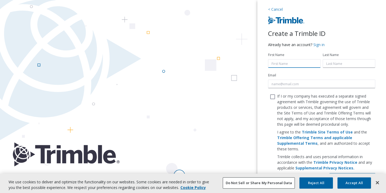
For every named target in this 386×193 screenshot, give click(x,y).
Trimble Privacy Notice (335, 162)
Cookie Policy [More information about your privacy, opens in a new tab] (193, 187)
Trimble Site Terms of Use (327, 132)
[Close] (377, 183)
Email (272, 75)
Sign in (319, 44)
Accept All (354, 182)
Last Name (331, 55)
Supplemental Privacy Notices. (324, 167)
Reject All (316, 182)
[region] (193, 183)
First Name (276, 55)
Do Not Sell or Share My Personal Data (259, 182)
